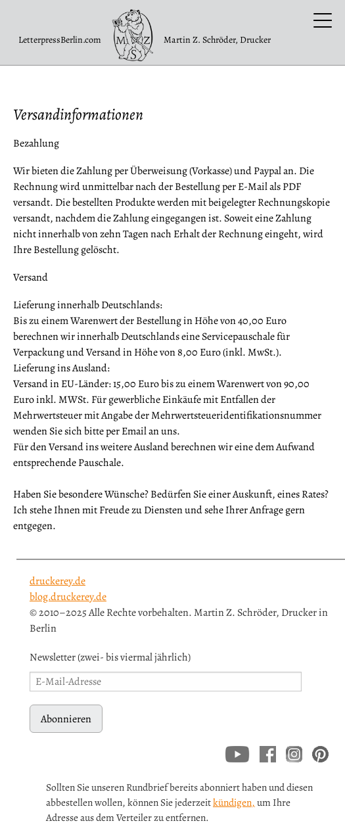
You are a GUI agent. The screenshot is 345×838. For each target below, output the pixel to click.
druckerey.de (57, 581)
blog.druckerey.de (68, 597)
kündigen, (234, 802)
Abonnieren (66, 719)
